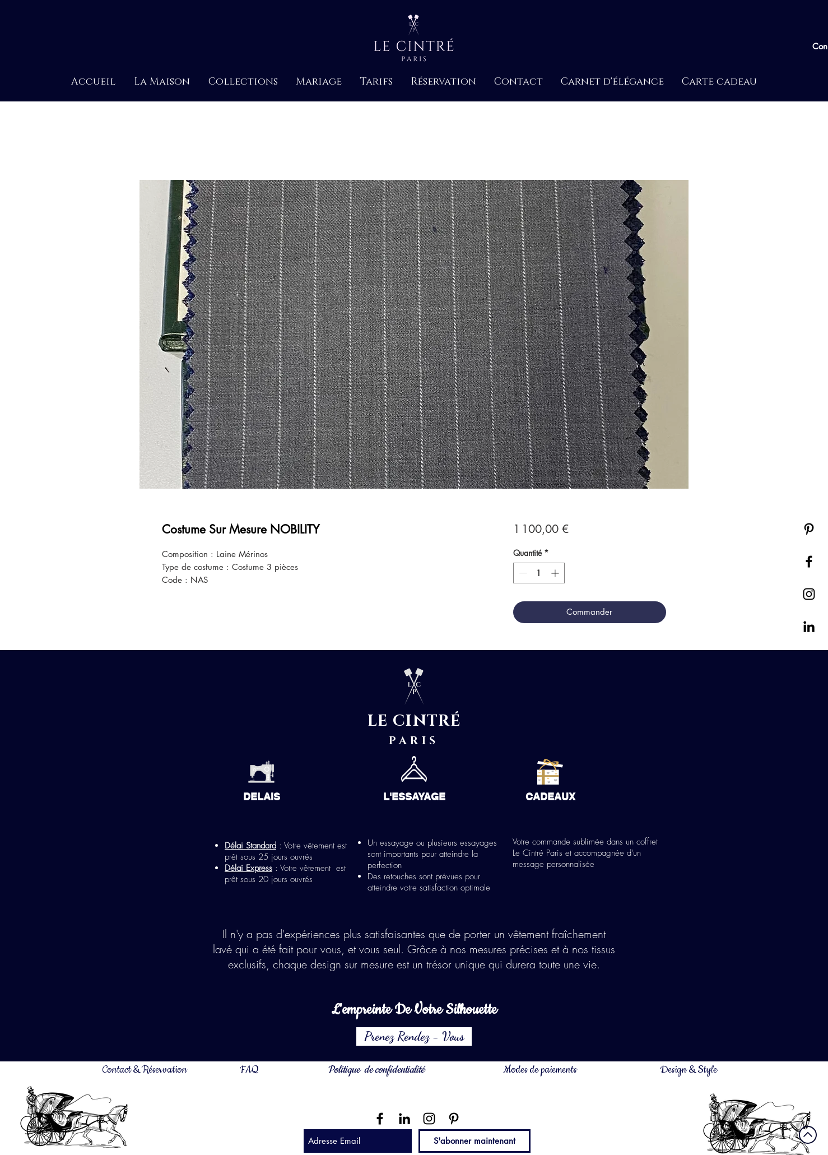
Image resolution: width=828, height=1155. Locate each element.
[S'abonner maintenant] (474, 1141)
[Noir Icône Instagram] (429, 1118)
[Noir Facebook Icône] (380, 1118)
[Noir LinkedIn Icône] (809, 626)
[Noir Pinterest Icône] (809, 529)
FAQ (249, 1070)
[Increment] (556, 573)
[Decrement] (522, 573)
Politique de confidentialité (375, 1070)
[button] (161, 82)
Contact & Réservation (145, 1070)
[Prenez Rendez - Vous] (414, 1036)
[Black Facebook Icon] (809, 561)
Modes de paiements (540, 1070)
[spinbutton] (539, 573)
